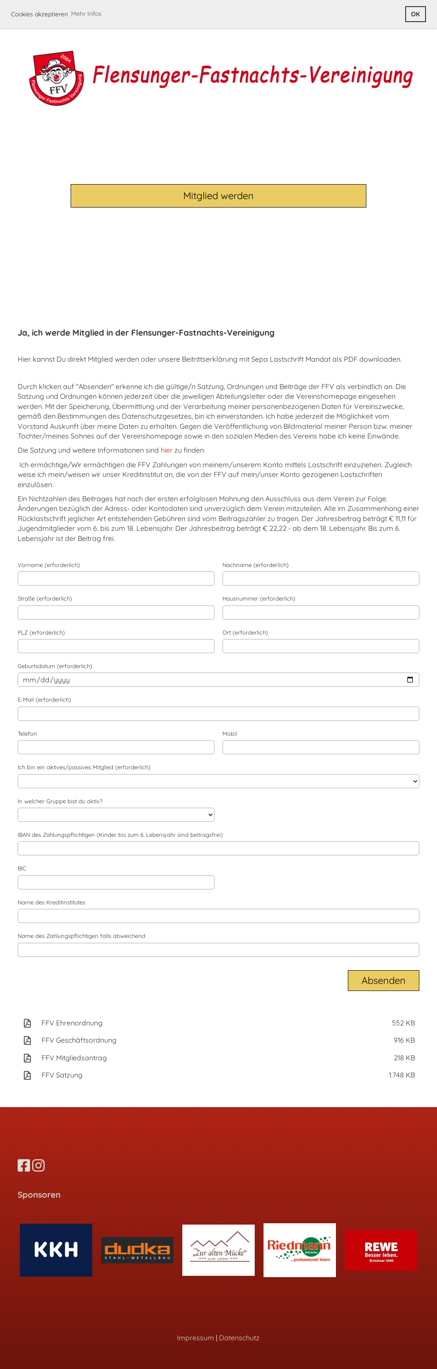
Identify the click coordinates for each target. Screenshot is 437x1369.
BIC (22, 868)
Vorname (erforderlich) (49, 564)
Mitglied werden (218, 195)
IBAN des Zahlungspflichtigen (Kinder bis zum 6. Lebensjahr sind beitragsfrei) (120, 834)
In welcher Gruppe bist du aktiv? (60, 801)
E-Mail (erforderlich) (44, 699)
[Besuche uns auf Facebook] (24, 1165)
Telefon (27, 733)
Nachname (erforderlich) (255, 564)
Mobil (229, 733)
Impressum (195, 1337)
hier (167, 450)
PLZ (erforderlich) (41, 632)
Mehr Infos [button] (86, 14)
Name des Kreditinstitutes (51, 902)
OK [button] (415, 14)
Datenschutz (239, 1337)
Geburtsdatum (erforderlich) (55, 665)
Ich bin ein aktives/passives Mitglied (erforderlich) (84, 767)
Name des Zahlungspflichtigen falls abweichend (81, 935)
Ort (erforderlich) (245, 632)
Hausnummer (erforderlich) (258, 598)
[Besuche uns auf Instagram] (38, 1165)
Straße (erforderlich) (45, 598)
